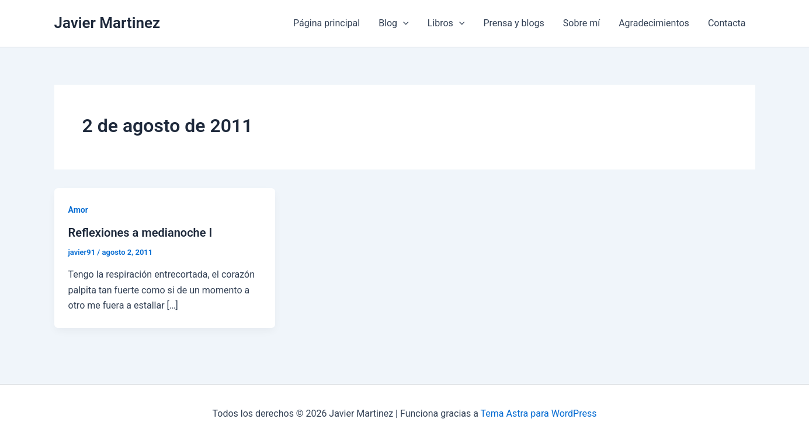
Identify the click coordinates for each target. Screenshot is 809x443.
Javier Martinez (107, 23)
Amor (78, 209)
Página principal (326, 23)
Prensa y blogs (513, 23)
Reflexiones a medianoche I (140, 233)
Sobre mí (581, 23)
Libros (446, 23)
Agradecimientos (654, 23)
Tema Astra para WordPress (539, 413)
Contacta (727, 23)
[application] (403, 23)
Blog (394, 23)
